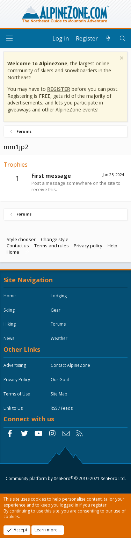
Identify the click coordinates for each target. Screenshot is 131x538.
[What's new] (108, 38)
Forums (58, 324)
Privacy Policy (16, 380)
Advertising (14, 365)
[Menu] (9, 38)
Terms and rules (51, 245)
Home (13, 252)
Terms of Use (16, 394)
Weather (59, 338)
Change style (54, 239)
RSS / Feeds (62, 408)
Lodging (59, 296)
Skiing (9, 310)
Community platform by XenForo (66, 478)
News (8, 338)
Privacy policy (88, 245)
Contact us (18, 245)
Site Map (59, 394)
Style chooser (21, 239)
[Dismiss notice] (121, 59)
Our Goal (60, 380)
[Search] (122, 38)
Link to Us (13, 408)
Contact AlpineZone (70, 365)
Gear (55, 310)
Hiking (9, 324)
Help (112, 245)
